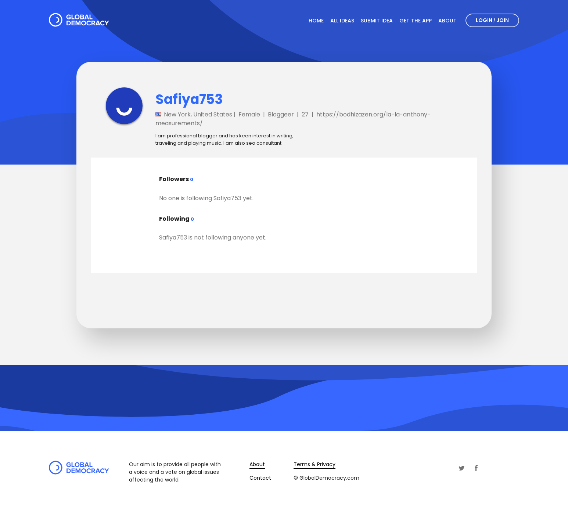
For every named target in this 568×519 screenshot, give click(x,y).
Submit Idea (377, 20)
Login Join (492, 20)
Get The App (415, 20)
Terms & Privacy (314, 464)
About (447, 20)
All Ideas (342, 20)
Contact (260, 478)
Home (316, 20)
